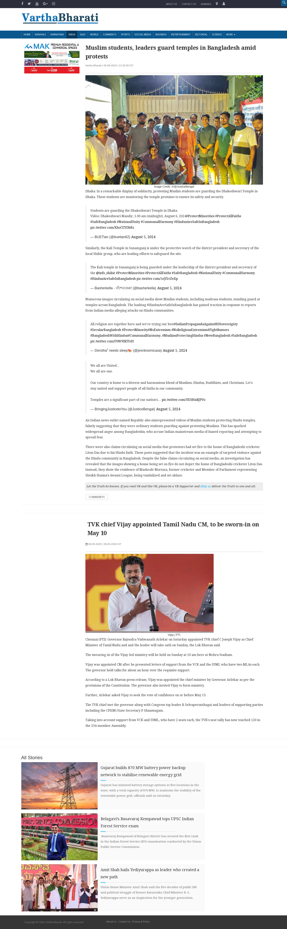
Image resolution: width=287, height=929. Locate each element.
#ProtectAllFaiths (228, 216)
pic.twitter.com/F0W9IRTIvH (112, 341)
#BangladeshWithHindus (109, 335)
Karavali (40, 34)
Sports (125, 34)
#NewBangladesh (217, 335)
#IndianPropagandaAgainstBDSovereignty (206, 324)
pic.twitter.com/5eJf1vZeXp (157, 279)
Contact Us (124, 921)
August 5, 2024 (143, 237)
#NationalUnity (128, 222)
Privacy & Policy (141, 921)
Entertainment (181, 34)
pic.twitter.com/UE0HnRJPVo (183, 400)
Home (27, 34)
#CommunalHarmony (157, 222)
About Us (171, 4)
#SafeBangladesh (103, 222)
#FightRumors (218, 330)
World (94, 34)
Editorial (201, 34)
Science (217, 34)
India (71, 34)
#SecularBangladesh (105, 330)
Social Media (143, 34)
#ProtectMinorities (200, 216)
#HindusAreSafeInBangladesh (197, 222)
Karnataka (57, 34)
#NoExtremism (159, 330)
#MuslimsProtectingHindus (182, 335)
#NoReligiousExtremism (189, 330)
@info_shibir (105, 273)
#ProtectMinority (135, 330)
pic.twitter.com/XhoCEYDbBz (112, 227)
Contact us (189, 4)
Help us (205, 486)
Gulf (83, 34)
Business (161, 34)
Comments (109, 34)
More (230, 34)
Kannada (206, 4)
